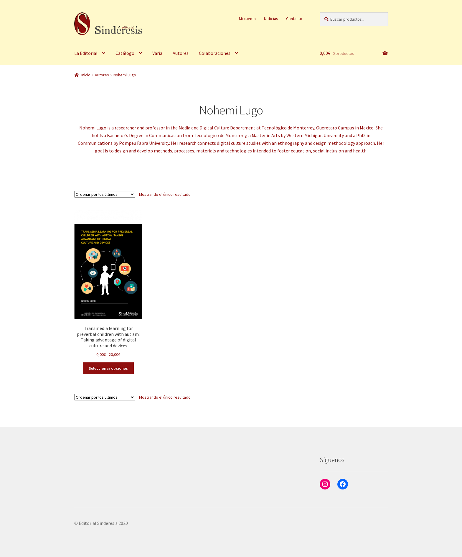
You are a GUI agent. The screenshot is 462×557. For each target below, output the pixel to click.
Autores (181, 53)
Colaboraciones (214, 53)
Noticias (271, 18)
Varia (157, 53)
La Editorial (86, 53)
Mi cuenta (247, 18)
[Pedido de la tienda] (104, 194)
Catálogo (125, 53)
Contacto (294, 18)
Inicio (85, 75)
